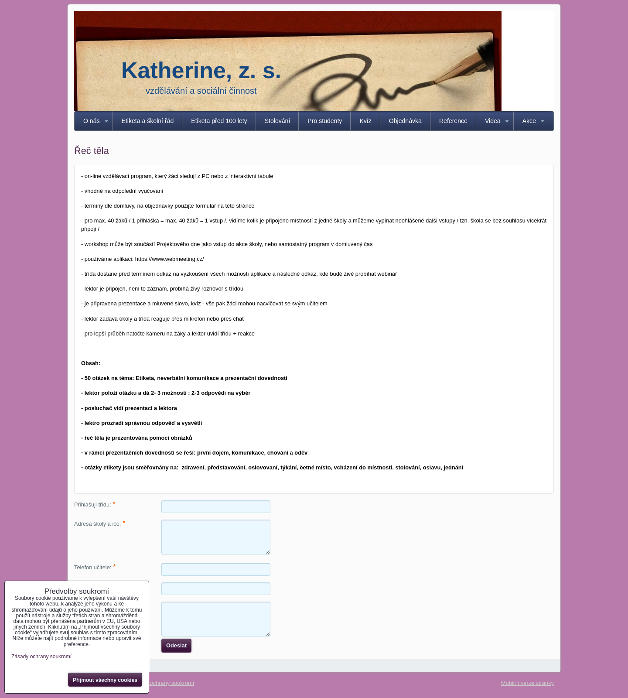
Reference (453, 120)
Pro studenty (324, 120)
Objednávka (405, 120)
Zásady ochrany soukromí (162, 683)
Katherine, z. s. (201, 70)
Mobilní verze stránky (527, 683)
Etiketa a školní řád (148, 120)
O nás (91, 120)
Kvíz (365, 120)
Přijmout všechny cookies (105, 680)
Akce (529, 120)
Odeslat (176, 645)
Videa (493, 120)
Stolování (277, 120)
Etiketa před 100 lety (219, 120)
